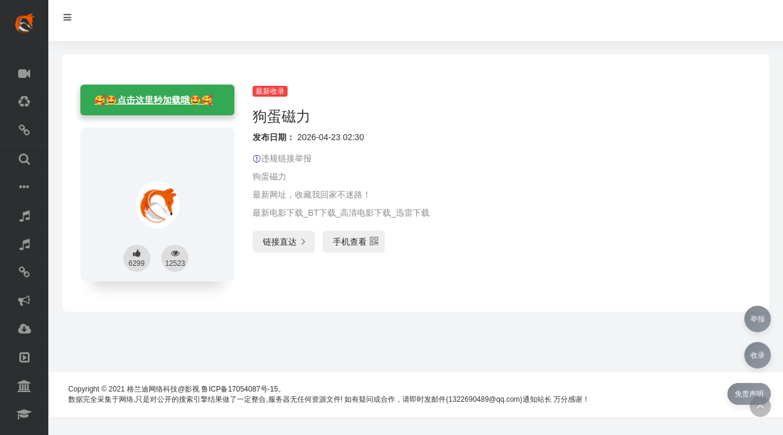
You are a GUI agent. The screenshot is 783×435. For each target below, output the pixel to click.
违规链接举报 (282, 158)
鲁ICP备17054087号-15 (239, 389)
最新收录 (270, 91)
